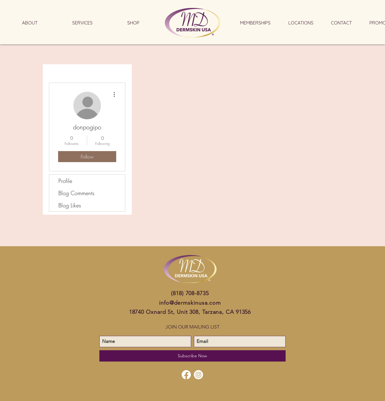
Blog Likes (69, 205)
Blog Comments (76, 193)
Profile (65, 180)
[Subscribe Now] (192, 356)
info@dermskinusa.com (190, 302)
